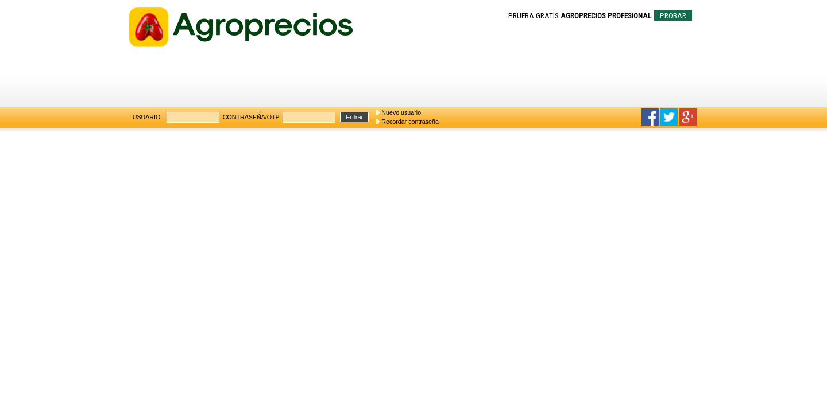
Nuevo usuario (401, 112)
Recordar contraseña (410, 121)
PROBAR (673, 15)
